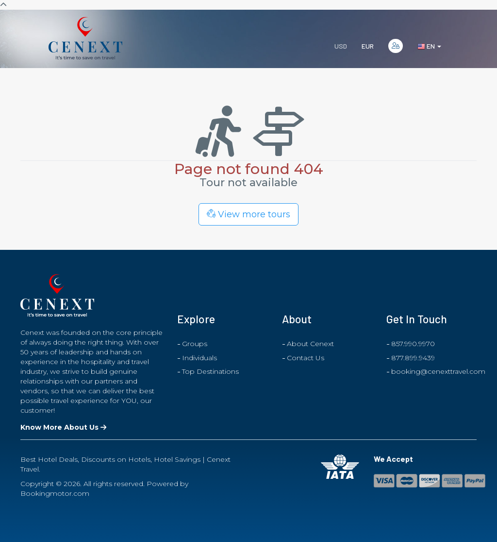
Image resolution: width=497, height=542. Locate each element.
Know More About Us (63, 427)
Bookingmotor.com (54, 493)
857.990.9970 (413, 343)
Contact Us (305, 357)
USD (340, 46)
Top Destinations (210, 371)
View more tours (248, 214)
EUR (368, 46)
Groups (194, 343)
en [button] (429, 46)
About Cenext (310, 343)
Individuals (199, 357)
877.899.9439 (413, 357)
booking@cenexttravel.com (438, 371)
